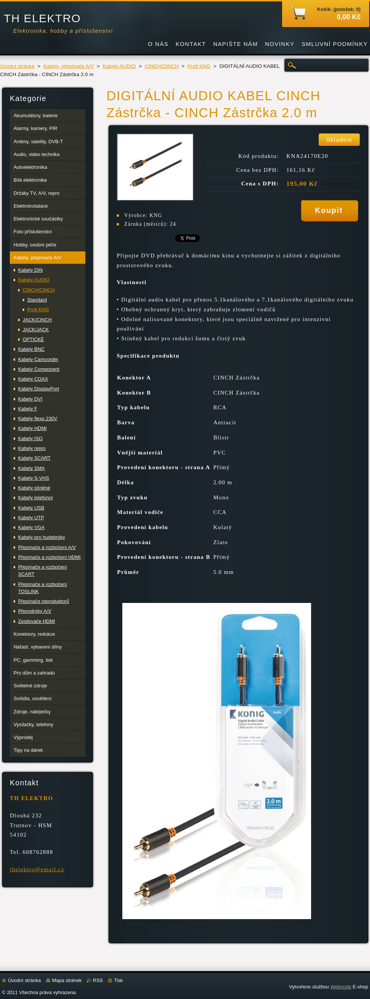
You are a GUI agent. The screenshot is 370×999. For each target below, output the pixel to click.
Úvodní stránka (17, 66)
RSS (98, 980)
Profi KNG (198, 66)
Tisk (118, 980)
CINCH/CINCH (162, 66)
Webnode (340, 987)
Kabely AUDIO (119, 66)
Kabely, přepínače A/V (68, 66)
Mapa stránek (67, 980)
